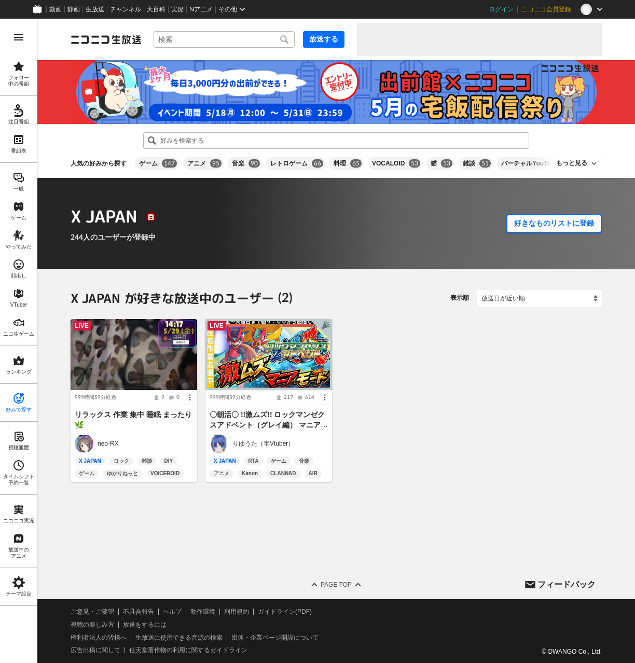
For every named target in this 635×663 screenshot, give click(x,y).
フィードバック (566, 583)
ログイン (501, 9)
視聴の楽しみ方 (92, 624)
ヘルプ (172, 612)
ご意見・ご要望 (92, 611)
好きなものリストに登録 (554, 223)
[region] (18, 341)
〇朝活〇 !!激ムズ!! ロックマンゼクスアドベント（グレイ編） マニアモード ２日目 (269, 424)
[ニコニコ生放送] (106, 39)
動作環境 (202, 612)
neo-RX (108, 443)
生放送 (95, 9)
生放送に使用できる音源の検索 (179, 637)
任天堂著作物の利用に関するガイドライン (188, 650)
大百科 (156, 9)
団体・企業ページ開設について (275, 637)
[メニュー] (190, 397)
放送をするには (145, 624)
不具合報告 (138, 612)
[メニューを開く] (18, 37)
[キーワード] (224, 39)
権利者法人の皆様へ (99, 637)
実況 (177, 9)
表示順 (459, 297)
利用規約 (236, 612)
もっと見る (571, 163)
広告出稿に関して (95, 650)
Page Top (336, 584)
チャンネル (125, 9)
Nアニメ (201, 9)
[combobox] (224, 39)
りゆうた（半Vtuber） (263, 443)
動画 (55, 9)
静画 (73, 9)
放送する (323, 39)
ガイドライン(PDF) (285, 612)
